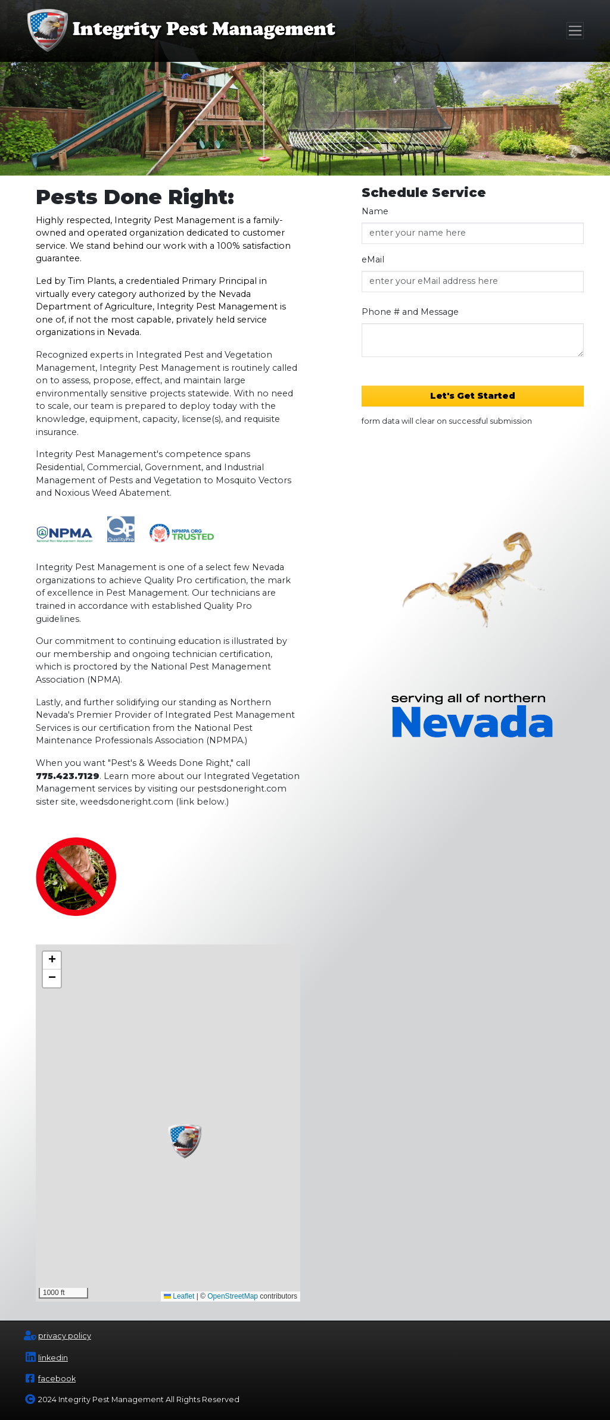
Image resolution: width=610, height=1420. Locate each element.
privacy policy (64, 1335)
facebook (57, 1378)
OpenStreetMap (232, 1296)
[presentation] (473, 479)
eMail (373, 259)
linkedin (53, 1357)
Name (375, 211)
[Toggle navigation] (575, 30)
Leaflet (179, 1296)
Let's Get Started (472, 395)
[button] (186, 1141)
